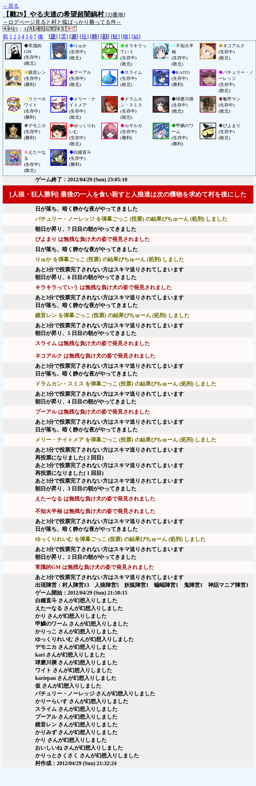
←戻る (11, 6)
